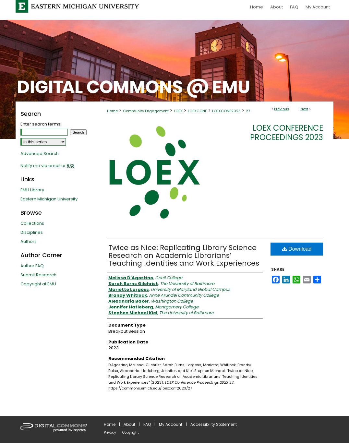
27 (248, 111)
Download (297, 249)
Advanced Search (39, 153)
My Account (170, 424)
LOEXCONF (197, 111)
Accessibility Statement (213, 424)
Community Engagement (146, 111)
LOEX (178, 111)
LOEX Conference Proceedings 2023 (286, 133)
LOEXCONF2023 (226, 111)
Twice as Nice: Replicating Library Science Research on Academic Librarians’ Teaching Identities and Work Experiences (183, 255)
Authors (28, 241)
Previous (281, 109)
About (129, 424)
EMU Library (32, 190)
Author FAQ (32, 266)
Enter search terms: (40, 124)
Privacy (110, 432)
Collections (32, 223)
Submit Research (38, 275)
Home (112, 111)
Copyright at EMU (38, 284)
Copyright (130, 432)
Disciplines (31, 232)
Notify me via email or (47, 165)
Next (304, 109)
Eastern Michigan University (49, 199)
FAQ (147, 424)
